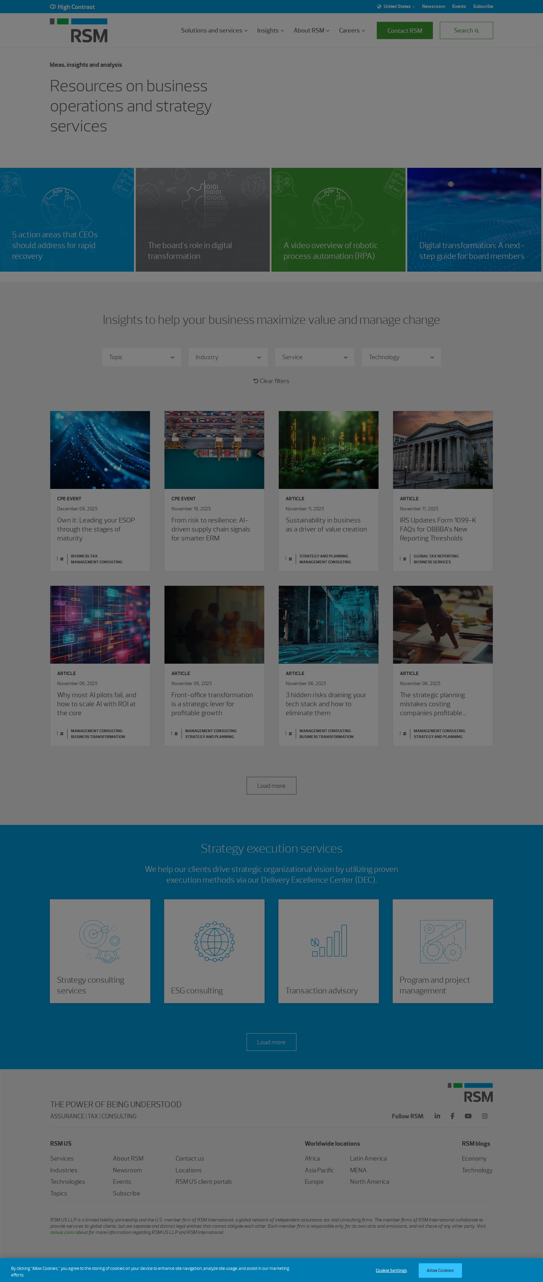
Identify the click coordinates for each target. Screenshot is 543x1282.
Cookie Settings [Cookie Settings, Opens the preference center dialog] (391, 1275)
